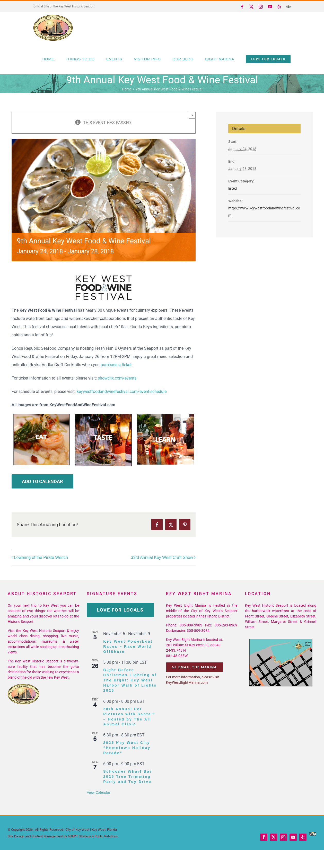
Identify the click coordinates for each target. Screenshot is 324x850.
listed (232, 188)
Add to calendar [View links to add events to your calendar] (42, 481)
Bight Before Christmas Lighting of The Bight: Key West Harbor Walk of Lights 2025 (130, 680)
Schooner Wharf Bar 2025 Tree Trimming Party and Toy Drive (127, 776)
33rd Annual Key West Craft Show (162, 557)
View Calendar (98, 792)
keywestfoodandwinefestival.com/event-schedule (122, 391)
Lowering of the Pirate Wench (41, 557)
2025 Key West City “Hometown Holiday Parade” (127, 748)
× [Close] (192, 115)
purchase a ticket (116, 364)
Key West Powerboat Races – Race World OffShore (128, 646)
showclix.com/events (117, 378)
